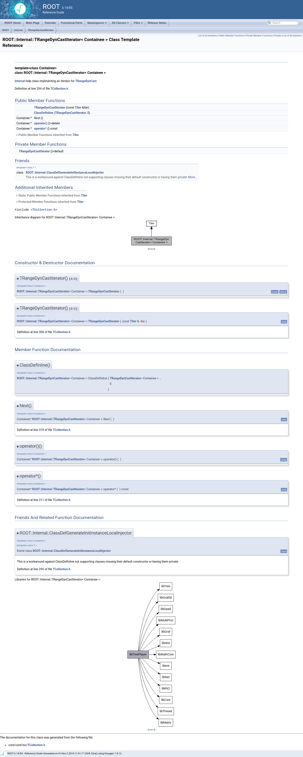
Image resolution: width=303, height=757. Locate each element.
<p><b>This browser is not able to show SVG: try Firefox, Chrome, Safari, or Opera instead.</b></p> (151, 233)
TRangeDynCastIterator (41, 30)
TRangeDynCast (86, 81)
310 (41, 430)
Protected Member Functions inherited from (50, 201)
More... (192, 177)
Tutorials (50, 22)
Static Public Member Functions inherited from (51, 195)
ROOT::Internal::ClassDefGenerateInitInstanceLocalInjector (65, 172)
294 (39, 88)
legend (151, 249)
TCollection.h (59, 88)
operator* (40, 128)
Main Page (32, 22)
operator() (40, 123)
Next (37, 118)
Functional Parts (71, 22)
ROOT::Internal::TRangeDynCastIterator (43, 291)
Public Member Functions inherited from (47, 135)
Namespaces (97, 24)
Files (138, 24)
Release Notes (157, 22)
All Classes (121, 24)
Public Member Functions (231, 35)
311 (41, 500)
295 (41, 569)
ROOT (5, 30)
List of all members (207, 35)
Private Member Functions (259, 35)
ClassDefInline (43, 112)
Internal (18, 30)
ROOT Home (13, 22)
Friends (277, 35)
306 (41, 332)
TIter (78, 107)
